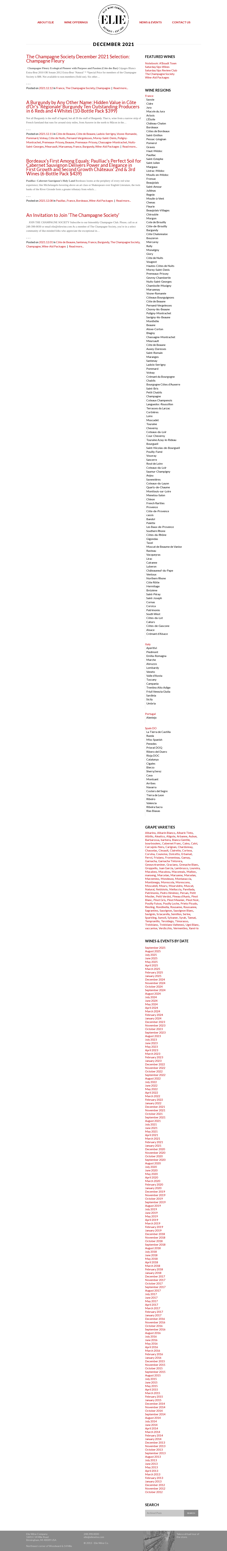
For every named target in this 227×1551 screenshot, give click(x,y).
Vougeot (151, 261)
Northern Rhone (156, 578)
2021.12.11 (46, 133)
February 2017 (154, 1311)
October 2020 (154, 1156)
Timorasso (181, 921)
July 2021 (151, 1124)
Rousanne (176, 907)
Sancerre (151, 459)
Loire (149, 416)
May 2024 (151, 1004)
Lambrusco (181, 868)
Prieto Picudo (189, 903)
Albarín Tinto (185, 832)
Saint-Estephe (154, 158)
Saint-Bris (152, 388)
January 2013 (153, 1481)
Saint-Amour (154, 186)
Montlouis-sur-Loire (158, 491)
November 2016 (155, 1322)
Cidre (149, 103)
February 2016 (154, 1354)
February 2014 (154, 1435)
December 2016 (155, 1318)
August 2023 (153, 1036)
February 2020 (154, 1184)
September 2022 (155, 1074)
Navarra (151, 787)
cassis (150, 515)
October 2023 (154, 1029)
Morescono (183, 882)
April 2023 (151, 1050)
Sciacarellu (163, 914)
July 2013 (151, 1460)
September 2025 (155, 947)
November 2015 (155, 1364)
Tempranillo (152, 921)
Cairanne (151, 562)
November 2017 (155, 1279)
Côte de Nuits (57, 138)
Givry (149, 253)
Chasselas (151, 850)
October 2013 (154, 1449)
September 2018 (155, 1244)
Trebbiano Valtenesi (171, 924)
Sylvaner (173, 917)
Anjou (149, 475)
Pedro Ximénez (169, 892)
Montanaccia (183, 878)
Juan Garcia (166, 868)
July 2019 (151, 1209)
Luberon (151, 566)
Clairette (175, 850)
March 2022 (152, 1096)
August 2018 (153, 1248)
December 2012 (155, 1484)
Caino (186, 843)
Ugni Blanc (192, 924)
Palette (150, 523)
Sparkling (151, 917)
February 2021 (154, 1142)
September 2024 (155, 990)
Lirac (149, 558)
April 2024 (151, 1007)
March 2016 (152, 1350)
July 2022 (151, 1082)
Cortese (187, 850)
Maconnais (178, 871)
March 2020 (152, 1181)
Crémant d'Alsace (157, 633)
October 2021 (154, 1113)
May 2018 (151, 1258)
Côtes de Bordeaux (158, 131)
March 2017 (152, 1308)
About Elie (45, 22)
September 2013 (155, 1453)
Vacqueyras (153, 554)
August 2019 (153, 1205)
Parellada (188, 889)
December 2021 (155, 1106)
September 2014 (155, 1414)
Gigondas (152, 538)
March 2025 (152, 968)
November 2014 (155, 1407)
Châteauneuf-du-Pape (159, 570)
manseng (150, 875)
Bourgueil (152, 443)
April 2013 (151, 1470)
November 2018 (155, 1237)
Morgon (151, 218)
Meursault (51, 146)
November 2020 (155, 1152)
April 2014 (151, 1428)
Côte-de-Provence (157, 511)
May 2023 (151, 1046)
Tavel (149, 542)
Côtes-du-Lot (154, 617)
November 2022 (155, 1067)
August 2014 (153, 1417)
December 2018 (155, 1234)
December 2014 (155, 1403)
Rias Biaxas (153, 810)
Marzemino (152, 878)
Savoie (150, 99)
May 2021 (151, 1131)
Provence (152, 507)
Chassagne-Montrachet (112, 142)
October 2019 (154, 1198)
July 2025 (151, 954)
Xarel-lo (194, 928)
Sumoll (162, 917)
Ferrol (148, 857)
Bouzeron (152, 238)
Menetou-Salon (155, 495)
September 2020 (155, 1159)
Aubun (193, 836)
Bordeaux (82, 200)
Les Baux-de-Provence (160, 526)
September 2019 (155, 1202)
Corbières (152, 412)
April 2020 (151, 1177)
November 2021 (155, 1110)
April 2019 (151, 1219)
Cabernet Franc (171, 843)
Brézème (151, 590)
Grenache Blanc (188, 864)
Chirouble (152, 214)
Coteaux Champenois (159, 400)
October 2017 (154, 1283)
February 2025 (154, 972)
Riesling (150, 907)
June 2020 (151, 1170)
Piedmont (152, 652)
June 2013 (151, 1463)
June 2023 (151, 1043)
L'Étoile (150, 119)
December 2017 (155, 1276)
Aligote (170, 836)
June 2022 (151, 1085)
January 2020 (153, 1188)
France (60, 88)
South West (153, 614)
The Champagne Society (80, 88)
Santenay (81, 242)
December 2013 (155, 1442)
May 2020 (151, 1173)
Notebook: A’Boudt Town (160, 63)
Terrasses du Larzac (158, 408)
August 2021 (153, 1120)
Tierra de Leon (155, 795)
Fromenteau (172, 857)
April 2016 (151, 1347)
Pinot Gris (159, 900)
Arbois (150, 115)
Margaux (151, 166)
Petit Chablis (154, 392)
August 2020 (153, 1163)
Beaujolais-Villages (158, 210)
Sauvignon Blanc (183, 910)
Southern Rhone (155, 530)
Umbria (151, 703)
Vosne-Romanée (127, 133)
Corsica (151, 606)
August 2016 (153, 1333)
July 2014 (151, 1421)
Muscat (188, 885)
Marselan (190, 875)
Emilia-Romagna (156, 655)
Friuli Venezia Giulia (158, 691)
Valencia (151, 803)
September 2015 (155, 1371)
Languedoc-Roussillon (159, 404)
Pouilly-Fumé (154, 451)
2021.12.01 (46, 242)
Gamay (185, 857)
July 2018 (151, 1251)
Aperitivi (151, 647)
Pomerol (151, 143)
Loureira (195, 868)
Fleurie (150, 206)
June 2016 (151, 1340)
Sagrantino (151, 910)
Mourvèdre (175, 885)
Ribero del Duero (156, 751)
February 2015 (154, 1396)
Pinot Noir (192, 900)
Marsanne (176, 875)
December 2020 (155, 1149)
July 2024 (151, 997)
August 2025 (153, 951)
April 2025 (151, 965)
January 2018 (153, 1272)
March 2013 (152, 1474)
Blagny (150, 333)
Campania (152, 683)
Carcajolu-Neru (154, 846)
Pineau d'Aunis (181, 896)
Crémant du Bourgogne (160, 376)
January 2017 (153, 1315)
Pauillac (61, 200)
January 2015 (153, 1400)
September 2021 (155, 1117)
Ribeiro (150, 799)
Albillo (149, 836)
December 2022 (155, 1064)
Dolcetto (174, 854)
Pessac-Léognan (156, 139)
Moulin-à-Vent (155, 198)
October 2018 (154, 1241)
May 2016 (151, 1343)
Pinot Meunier (175, 900)
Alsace (150, 629)
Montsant (152, 779)
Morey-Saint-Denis (105, 138)
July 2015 (151, 1378)
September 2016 (155, 1329)
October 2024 (154, 986)
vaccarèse (151, 928)
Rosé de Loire (154, 463)
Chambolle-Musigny (158, 285)
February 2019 (154, 1226)
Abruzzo (151, 663)
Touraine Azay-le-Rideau (161, 439)
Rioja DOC (152, 755)
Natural (149, 889)
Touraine (151, 424)
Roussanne (189, 907)
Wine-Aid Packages (107, 146)
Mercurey (152, 242)
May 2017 (151, 1301)
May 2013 (151, 1467)
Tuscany (151, 679)
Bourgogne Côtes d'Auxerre (163, 384)
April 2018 (151, 1262)
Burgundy (88, 146)
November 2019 (155, 1195)
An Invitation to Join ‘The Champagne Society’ (72, 215)
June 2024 (151, 1000)
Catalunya (152, 759)
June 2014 (151, 1424)
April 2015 (151, 1389)
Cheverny (152, 428)
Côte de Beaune (65, 133)
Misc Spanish (154, 739)
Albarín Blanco (166, 832)
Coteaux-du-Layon (157, 483)
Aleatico (160, 836)
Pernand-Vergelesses (79, 138)
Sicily (149, 699)
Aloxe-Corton (154, 329)
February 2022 (154, 1099)
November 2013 (155, 1446)
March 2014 (152, 1431)
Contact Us (181, 22)
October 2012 (154, 1492)
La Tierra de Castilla (158, 731)
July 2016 (151, 1336)
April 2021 (151, 1135)
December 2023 (155, 1021)
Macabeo (151, 871)
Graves (150, 147)
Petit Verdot (163, 896)
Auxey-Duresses (156, 348)
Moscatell (151, 885)
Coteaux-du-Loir (156, 432)
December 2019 (155, 1191)
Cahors (150, 622)
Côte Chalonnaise (157, 234)
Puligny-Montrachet (158, 313)
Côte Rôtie (152, 582)
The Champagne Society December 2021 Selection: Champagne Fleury (78, 59)
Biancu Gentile (181, 839)
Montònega (152, 882)
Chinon (150, 499)
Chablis (151, 380)
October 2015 (154, 1368)
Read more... (120, 88)
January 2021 (153, 1145)
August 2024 (153, 993)
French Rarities (155, 503)
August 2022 (153, 1078)
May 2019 (151, 1216)
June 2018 (151, 1255)
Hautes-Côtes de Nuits (160, 265)
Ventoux (151, 574)
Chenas (150, 202)
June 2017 (151, 1297)
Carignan (170, 846)
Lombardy (152, 667)
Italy (148, 644)
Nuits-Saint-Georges (159, 281)
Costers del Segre (157, 791)
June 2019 (151, 1212)
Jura (148, 107)
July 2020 (151, 1166)
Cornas (150, 602)
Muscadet (152, 420)
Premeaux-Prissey (53, 142)
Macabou (164, 871)
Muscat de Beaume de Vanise (164, 546)
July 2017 (151, 1294)
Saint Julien (153, 162)
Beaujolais (152, 182)
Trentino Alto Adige (158, 687)
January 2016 (153, 1357)
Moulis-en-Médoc (157, 174)
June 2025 (151, 958)
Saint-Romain (154, 352)
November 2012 (155, 1488)
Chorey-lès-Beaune (158, 309)
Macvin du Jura (155, 111)
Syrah (182, 917)
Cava (149, 775)
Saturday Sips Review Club (161, 70)
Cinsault (163, 850)
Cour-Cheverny (155, 435)
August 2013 (153, 1456)
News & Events (150, 22)
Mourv (163, 885)
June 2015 (151, 1382)
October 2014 (154, 1410)
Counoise (161, 854)
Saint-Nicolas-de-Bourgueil (163, 447)
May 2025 (151, 961)
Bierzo (150, 767)
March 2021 (152, 1138)
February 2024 (154, 1014)
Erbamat (186, 854)
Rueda (150, 735)
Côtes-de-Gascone (157, 625)
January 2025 (153, 976)
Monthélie (152, 321)
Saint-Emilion (154, 135)
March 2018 (152, 1265)
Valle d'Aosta (154, 675)
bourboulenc (153, 843)
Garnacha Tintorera (170, 861)
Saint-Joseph (154, 598)
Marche (151, 659)
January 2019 (153, 1230)
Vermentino (180, 928)
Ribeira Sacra (154, 807)
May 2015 (151, 1386)
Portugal (150, 713)
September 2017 (155, 1287)
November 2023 (155, 1025)
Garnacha (151, 861)
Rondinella (162, 907)
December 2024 (155, 979)
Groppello (151, 868)
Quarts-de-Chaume (158, 487)
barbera (166, 839)
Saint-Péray (153, 594)
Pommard (32, 138)
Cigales (150, 763)
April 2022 (151, 1092)
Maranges (152, 356)
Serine (186, 914)
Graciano (172, 864)
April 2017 (151, 1304)
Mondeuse (167, 878)
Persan (184, 892)
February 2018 (154, 1269)
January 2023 (153, 1060)
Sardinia (151, 695)
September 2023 (155, 1032)
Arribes (151, 783)
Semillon (176, 914)
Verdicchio (165, 928)
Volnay (43, 138)
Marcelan (163, 875)
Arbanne (182, 836)
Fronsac (151, 178)
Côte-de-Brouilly (156, 226)
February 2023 (154, 1057)
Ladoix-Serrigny (106, 133)
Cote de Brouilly (156, 222)
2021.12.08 (46, 200)
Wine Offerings (76, 22)
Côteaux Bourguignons (160, 297)
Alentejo (151, 717)
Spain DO (151, 728)
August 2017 (153, 1290)
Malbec (191, 871)
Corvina (150, 854)
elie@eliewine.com (94, 1536)
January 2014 (153, 1439)
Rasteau (151, 550)
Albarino (150, 832)
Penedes (151, 743)
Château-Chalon (156, 123)
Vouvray (151, 455)
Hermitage (153, 586)
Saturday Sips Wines (157, 66)
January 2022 (153, 1103)
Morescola (167, 882)
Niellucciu (175, 889)
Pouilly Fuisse (153, 903)
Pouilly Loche (171, 903)
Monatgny (152, 249)
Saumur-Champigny (158, 471)
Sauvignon (166, 910)
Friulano (159, 857)
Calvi (194, 843)
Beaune (69, 142)
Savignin (150, 914)
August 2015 (153, 1375)
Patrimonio (153, 610)
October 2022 (154, 1071)
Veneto (150, 671)
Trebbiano (151, 924)
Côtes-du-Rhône (156, 534)
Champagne (103, 88)
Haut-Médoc (154, 151)
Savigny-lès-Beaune (158, 317)
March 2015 (152, 1393)
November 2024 (155, 983)
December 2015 (155, 1361)
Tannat (191, 917)
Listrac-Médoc (155, 170)
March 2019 (152, 1223)
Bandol (150, 519)
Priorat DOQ (154, 747)
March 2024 (152, 1011)
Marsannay (65, 146)
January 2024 (153, 1018)
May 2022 (151, 1089)
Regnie (150, 194)
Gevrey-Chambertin (158, 277)
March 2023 (152, 1053)
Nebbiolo (162, 889)
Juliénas (151, 190)
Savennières (153, 479)
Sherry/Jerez (153, 771)
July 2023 (151, 1039)
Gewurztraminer (155, 864)
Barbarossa (152, 839)
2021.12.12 (46, 88)
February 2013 (154, 1477)
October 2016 (154, 1325)
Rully (149, 246)
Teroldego (167, 921)
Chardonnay (185, 846)
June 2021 (151, 1127)
